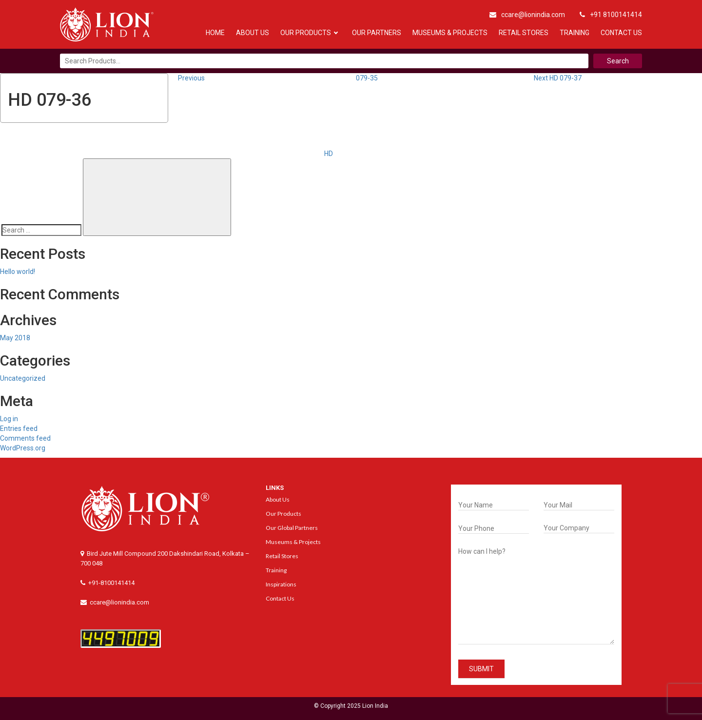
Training (574, 33)
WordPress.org (22, 448)
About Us (252, 33)
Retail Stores (523, 33)
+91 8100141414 (611, 15)
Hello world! (17, 271)
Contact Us (621, 33)
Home (215, 33)
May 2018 (15, 338)
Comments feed (25, 438)
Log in (9, 419)
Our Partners (376, 33)
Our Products (305, 33)
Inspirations (281, 584)
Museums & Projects (450, 33)
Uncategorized (22, 378)
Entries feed (19, 428)
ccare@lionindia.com (527, 15)
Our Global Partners (292, 527)
